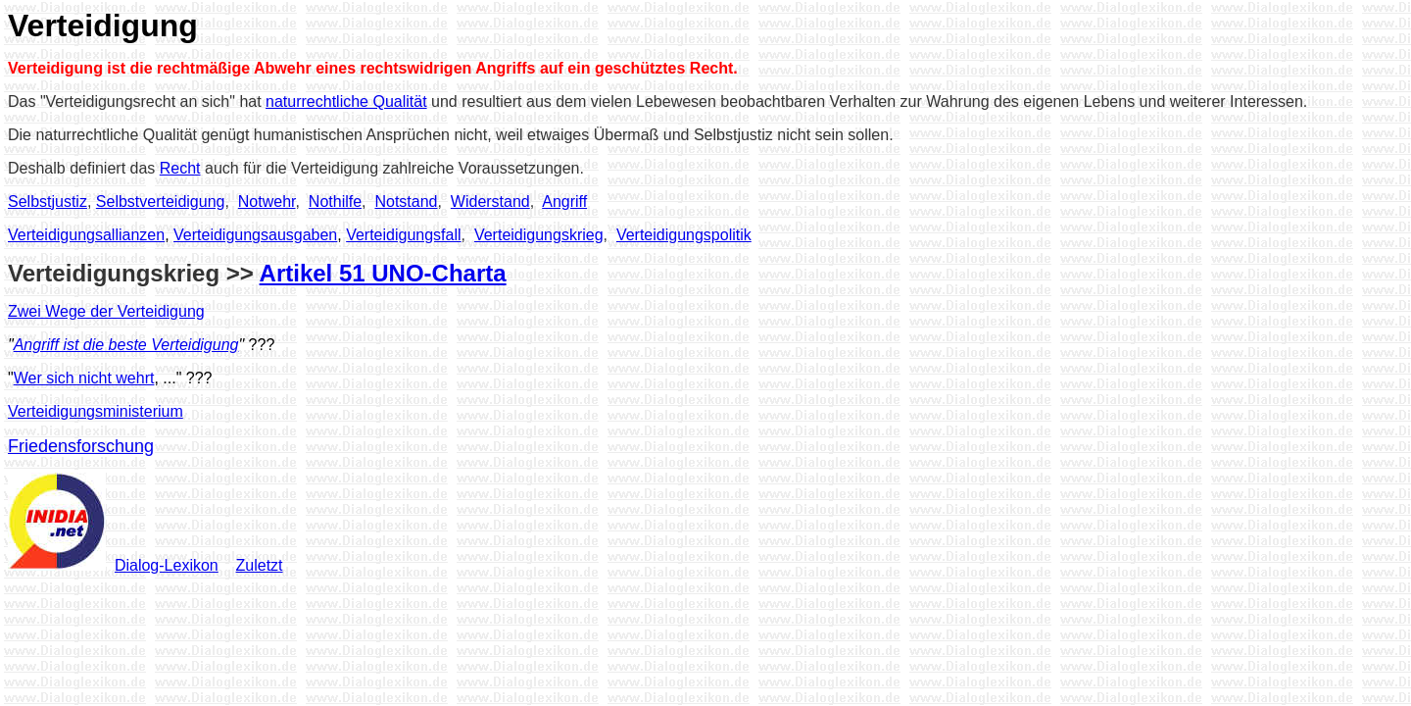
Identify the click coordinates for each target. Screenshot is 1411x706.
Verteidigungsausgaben (255, 235)
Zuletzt (259, 565)
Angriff (564, 201)
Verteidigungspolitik (684, 235)
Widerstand (490, 201)
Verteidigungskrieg (539, 235)
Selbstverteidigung (160, 201)
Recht (180, 168)
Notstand (405, 201)
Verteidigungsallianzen (86, 235)
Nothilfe (335, 201)
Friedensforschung (81, 446)
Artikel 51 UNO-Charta (383, 273)
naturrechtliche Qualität (346, 101)
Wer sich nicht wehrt (84, 378)
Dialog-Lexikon (167, 565)
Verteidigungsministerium (95, 411)
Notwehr (267, 201)
